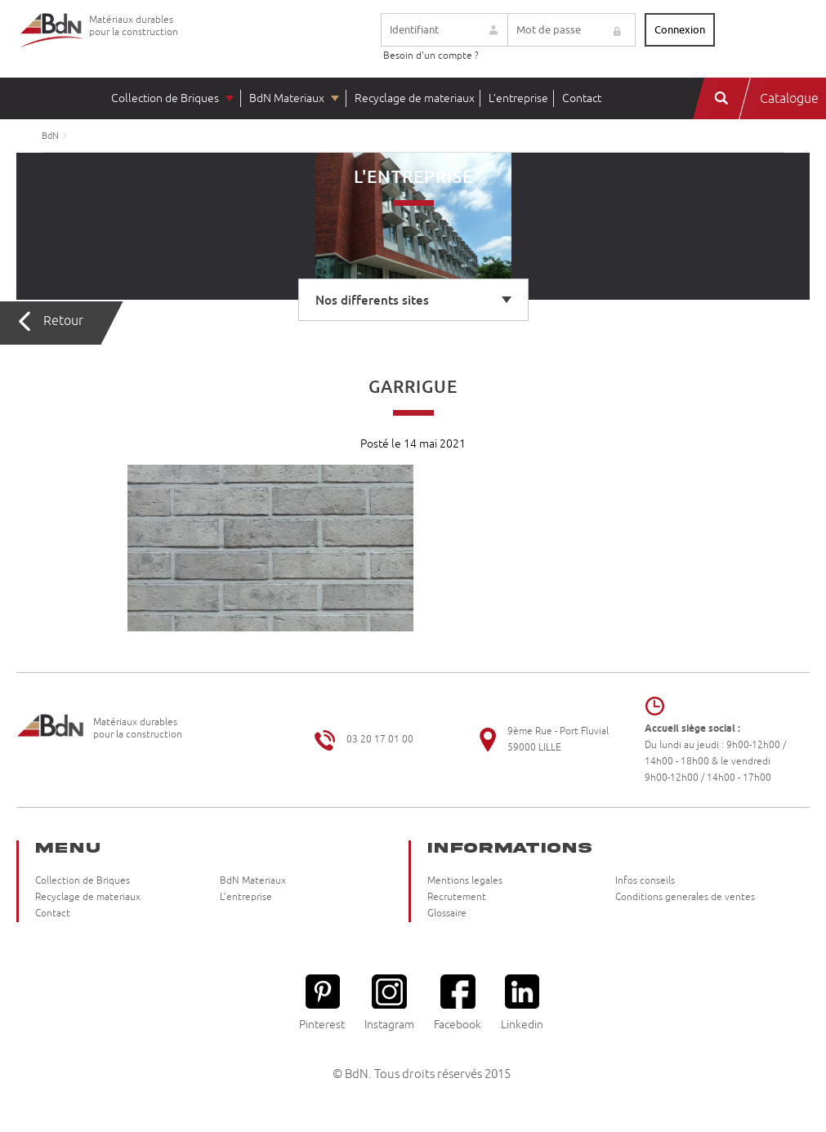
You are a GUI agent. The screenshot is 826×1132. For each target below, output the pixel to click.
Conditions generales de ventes (685, 897)
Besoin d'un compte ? (431, 56)
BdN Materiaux (286, 98)
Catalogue (789, 99)
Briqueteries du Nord (53, 43)
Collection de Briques (165, 98)
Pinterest (322, 1003)
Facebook (457, 1003)
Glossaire (447, 913)
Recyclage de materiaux (415, 98)
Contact (581, 98)
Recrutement (456, 897)
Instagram (389, 1003)
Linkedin (522, 1003)
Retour (63, 321)
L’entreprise (518, 98)
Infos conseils (645, 881)
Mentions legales (464, 881)
